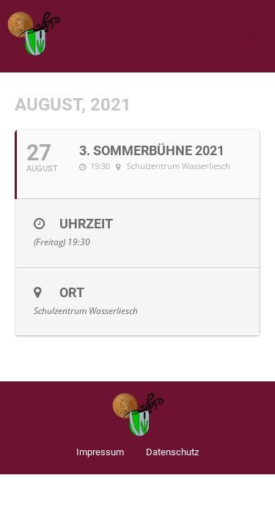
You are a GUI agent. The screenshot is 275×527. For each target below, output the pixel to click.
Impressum (100, 451)
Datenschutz (172, 451)
